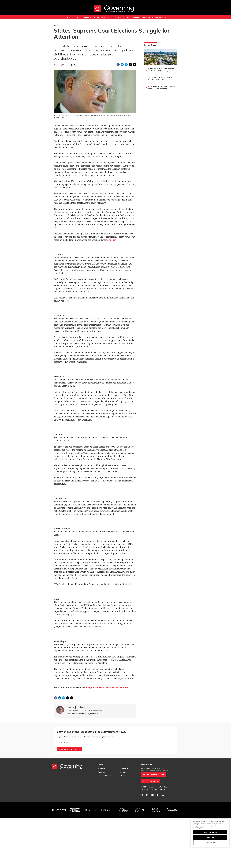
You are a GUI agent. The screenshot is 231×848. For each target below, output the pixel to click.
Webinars (136, 17)
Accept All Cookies (210, 832)
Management (77, 17)
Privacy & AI (124, 768)
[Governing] (59, 810)
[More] (110, 17)
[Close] (227, 820)
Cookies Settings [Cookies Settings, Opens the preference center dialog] (210, 842)
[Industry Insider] (91, 810)
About (122, 765)
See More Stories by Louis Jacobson (83, 714)
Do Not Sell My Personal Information (153, 789)
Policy (67, 17)
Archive (57, 25)
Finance (87, 17)
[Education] (140, 810)
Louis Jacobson (77, 707)
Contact (123, 772)
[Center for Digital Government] (124, 810)
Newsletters (157, 17)
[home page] (114, 8)
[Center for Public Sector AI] (156, 810)
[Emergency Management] (172, 810)
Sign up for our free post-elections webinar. (106, 687)
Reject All (210, 837)
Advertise (123, 776)
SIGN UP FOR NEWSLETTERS (153, 775)
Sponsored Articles (105, 776)
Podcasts (126, 17)
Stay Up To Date (147, 765)
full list (112, 240)
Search (165, 17)
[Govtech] (75, 810)
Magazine (146, 17)
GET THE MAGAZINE (150, 781)
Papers (118, 17)
